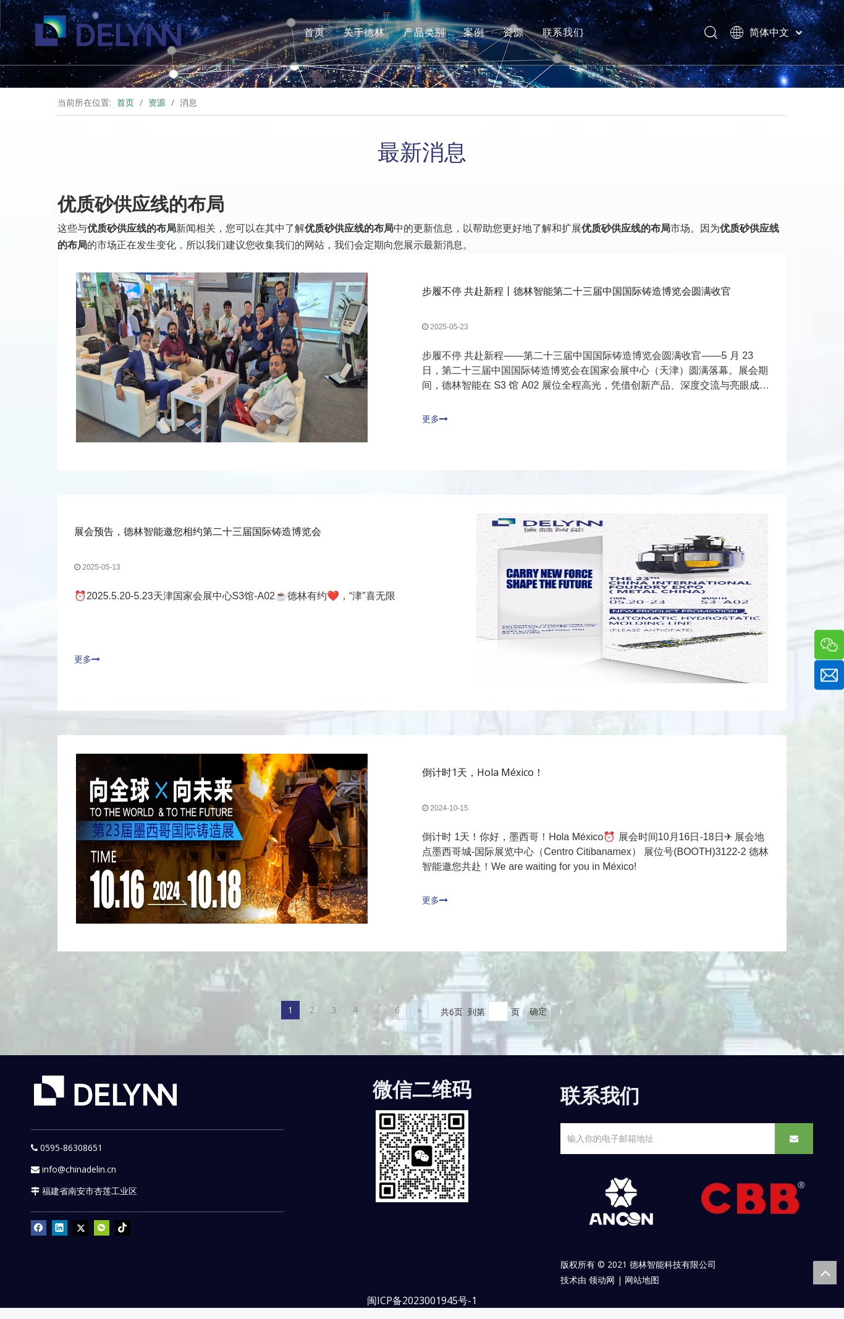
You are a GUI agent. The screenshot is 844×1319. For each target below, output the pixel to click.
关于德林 (370, 34)
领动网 (602, 1291)
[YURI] (422, 1167)
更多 (435, 421)
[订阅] (794, 1150)
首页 (320, 34)
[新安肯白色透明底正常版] (620, 1213)
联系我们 (568, 34)
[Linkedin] (59, 1239)
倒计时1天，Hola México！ (483, 782)
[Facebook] (38, 1239)
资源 (519, 34)
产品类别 (430, 34)
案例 (480, 34)
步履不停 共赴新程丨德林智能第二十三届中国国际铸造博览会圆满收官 (576, 293)
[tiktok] (122, 1239)
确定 (538, 1023)
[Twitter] (80, 1239)
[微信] (101, 1239)
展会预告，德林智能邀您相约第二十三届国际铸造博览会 (199, 537)
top (825, 1272)
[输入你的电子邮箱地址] (665, 1150)
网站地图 (642, 1291)
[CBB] (753, 1212)
